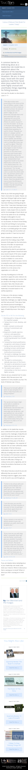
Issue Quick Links (8, 12)
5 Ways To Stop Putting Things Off (14, 744)
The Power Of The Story (14, 690)
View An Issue (6, 16)
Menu (22, 4)
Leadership (13, 49)
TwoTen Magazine (10, 766)
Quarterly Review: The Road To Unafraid (14, 663)
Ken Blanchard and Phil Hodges (13, 52)
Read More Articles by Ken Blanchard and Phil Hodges (12, 629)
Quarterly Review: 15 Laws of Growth (14, 717)
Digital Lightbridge (17, 767)
